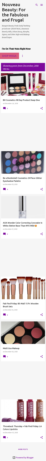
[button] (41, 108)
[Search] (36, 5)
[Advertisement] (23, 132)
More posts (23, 449)
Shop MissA (9, 55)
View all (6, 69)
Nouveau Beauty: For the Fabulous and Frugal (15, 12)
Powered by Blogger (23, 457)
